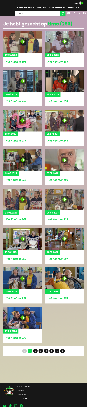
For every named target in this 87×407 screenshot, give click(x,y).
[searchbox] (37, 13)
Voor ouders (23, 386)
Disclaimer (22, 398)
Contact (21, 390)
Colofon (21, 394)
